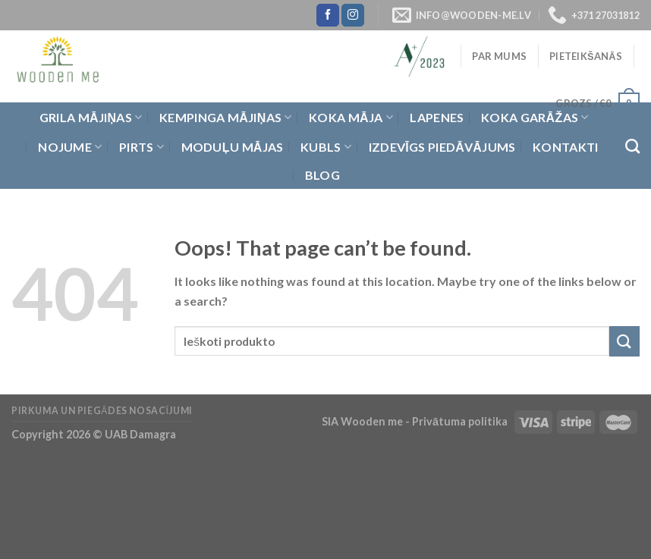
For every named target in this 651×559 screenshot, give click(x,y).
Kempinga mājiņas (225, 117)
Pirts (141, 147)
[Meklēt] (632, 146)
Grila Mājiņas (91, 117)
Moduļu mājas (232, 147)
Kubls (325, 147)
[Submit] (624, 341)
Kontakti (566, 147)
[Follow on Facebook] (327, 15)
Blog (322, 175)
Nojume (70, 147)
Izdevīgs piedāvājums (442, 147)
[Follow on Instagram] (352, 15)
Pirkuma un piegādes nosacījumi (102, 410)
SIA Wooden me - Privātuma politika (416, 421)
